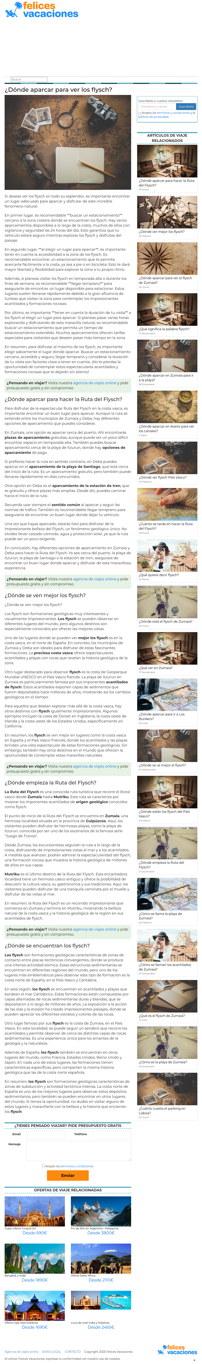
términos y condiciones (77, 1166)
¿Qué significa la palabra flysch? (164, 329)
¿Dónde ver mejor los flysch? (162, 232)
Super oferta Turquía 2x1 (20, 1228)
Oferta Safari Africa (83, 1275)
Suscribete (186, 106)
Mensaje (14, 1144)
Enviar (67, 1175)
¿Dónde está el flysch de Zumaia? (165, 621)
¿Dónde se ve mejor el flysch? (162, 765)
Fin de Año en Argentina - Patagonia (94, 1228)
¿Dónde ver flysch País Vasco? (163, 477)
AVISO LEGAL (51, 1352)
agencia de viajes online (94, 383)
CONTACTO (73, 1352)
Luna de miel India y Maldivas (90, 1322)
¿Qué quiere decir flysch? (159, 575)
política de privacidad (153, 117)
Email (16, 1134)
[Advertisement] (101, 48)
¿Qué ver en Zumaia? (156, 668)
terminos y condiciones (173, 113)
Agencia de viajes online (22, 1352)
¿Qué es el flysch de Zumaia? (162, 1016)
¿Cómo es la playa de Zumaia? (163, 1062)
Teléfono (80, 1134)
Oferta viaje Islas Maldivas (21, 1322)
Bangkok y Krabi (15, 1275)
